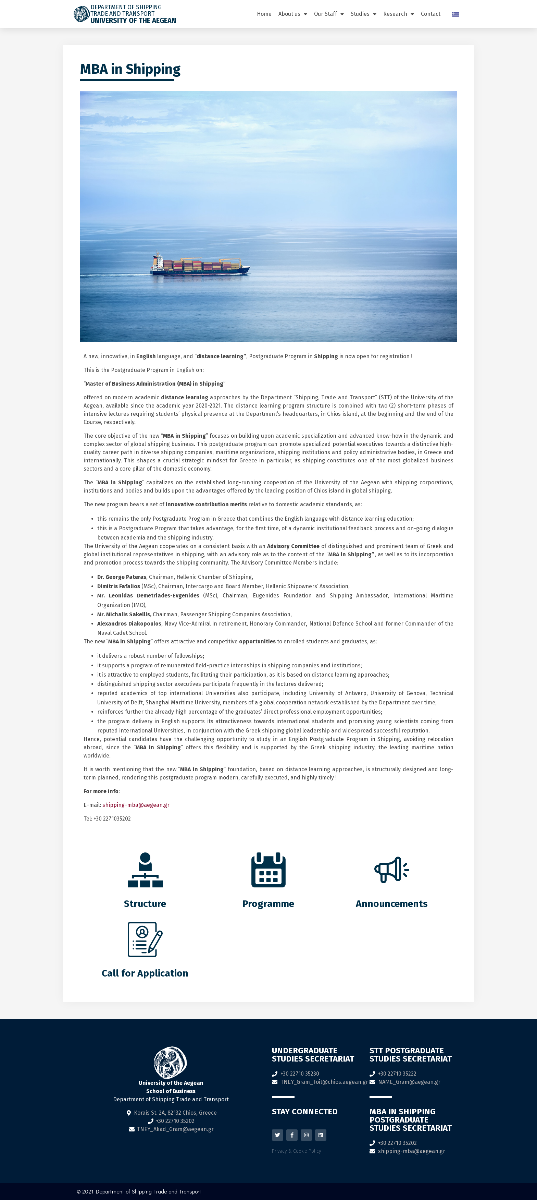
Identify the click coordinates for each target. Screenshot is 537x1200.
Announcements (392, 903)
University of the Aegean (133, 20)
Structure (145, 903)
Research (398, 14)
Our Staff (329, 14)
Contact (430, 14)
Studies (363, 14)
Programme (268, 903)
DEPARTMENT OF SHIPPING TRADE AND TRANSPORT (126, 10)
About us (292, 14)
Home (264, 14)
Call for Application (145, 973)
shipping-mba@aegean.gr (136, 805)
